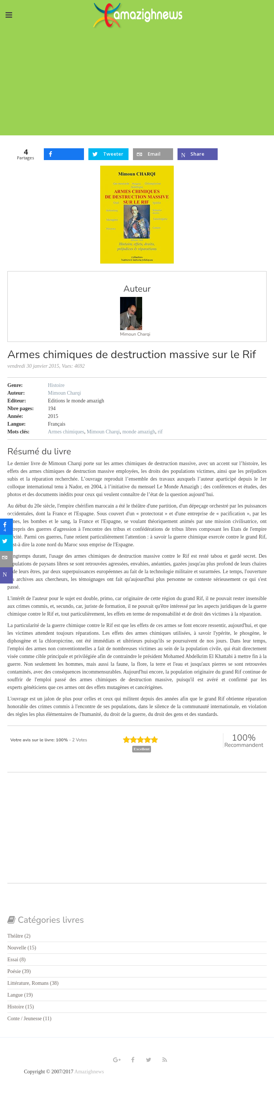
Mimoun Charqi (135, 334)
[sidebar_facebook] (8, 527)
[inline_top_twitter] (108, 154)
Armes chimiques (66, 432)
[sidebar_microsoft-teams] (8, 575)
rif (160, 432)
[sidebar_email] (8, 559)
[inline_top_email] (153, 154)
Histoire (56, 385)
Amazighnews (89, 1071)
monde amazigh (138, 432)
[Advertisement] (137, 83)
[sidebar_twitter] (8, 543)
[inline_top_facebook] (64, 154)
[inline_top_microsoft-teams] (198, 154)
